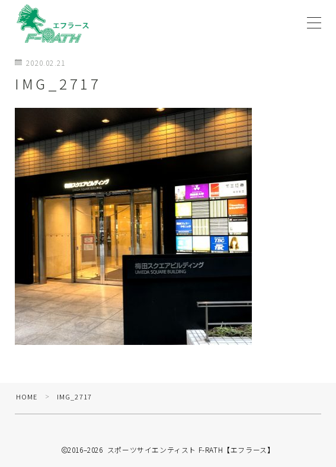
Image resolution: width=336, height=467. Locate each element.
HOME (27, 396)
